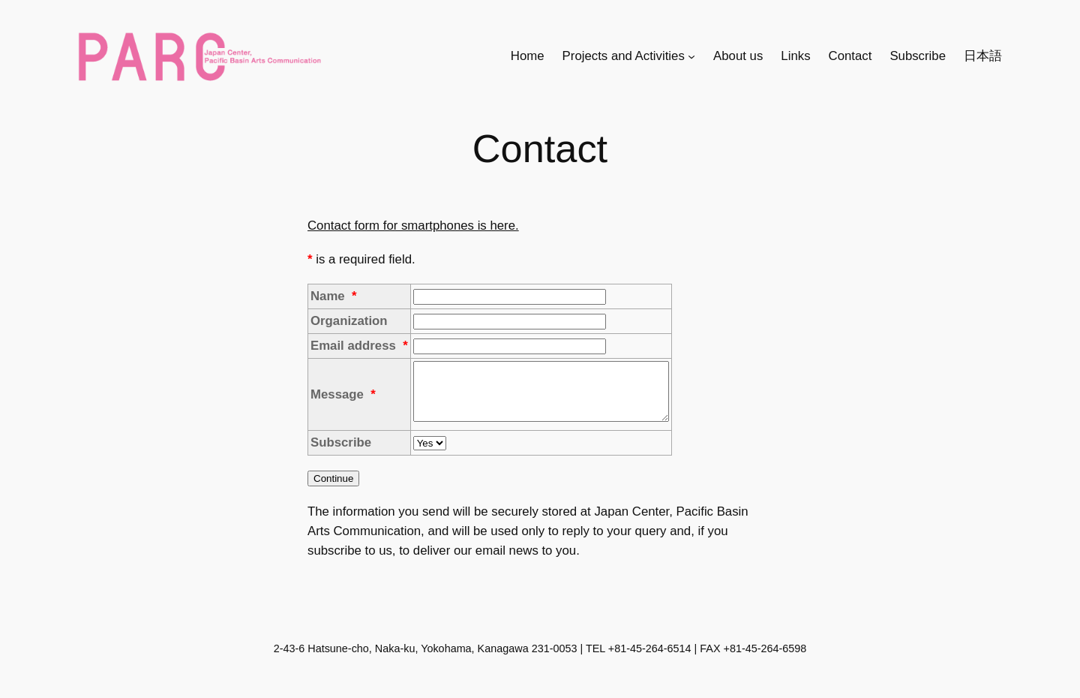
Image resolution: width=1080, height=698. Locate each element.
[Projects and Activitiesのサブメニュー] (691, 55)
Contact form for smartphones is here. (413, 225)
